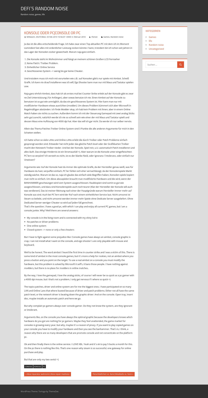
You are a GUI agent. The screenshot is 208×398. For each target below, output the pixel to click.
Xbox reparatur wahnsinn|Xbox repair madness (48, 374)
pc (44, 366)
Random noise (117, 37)
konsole (37, 366)
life (150, 40)
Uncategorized (156, 48)
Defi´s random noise (44, 8)
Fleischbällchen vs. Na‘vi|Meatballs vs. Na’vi (112, 374)
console (28, 366)
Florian (95, 37)
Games (106, 37)
